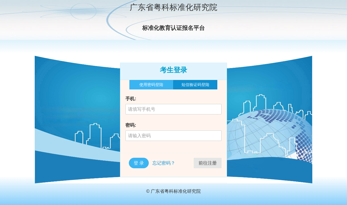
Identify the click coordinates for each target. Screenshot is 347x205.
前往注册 (208, 163)
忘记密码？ (163, 163)
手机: (130, 98)
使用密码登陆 (151, 84)
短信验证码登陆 (195, 84)
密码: (130, 125)
